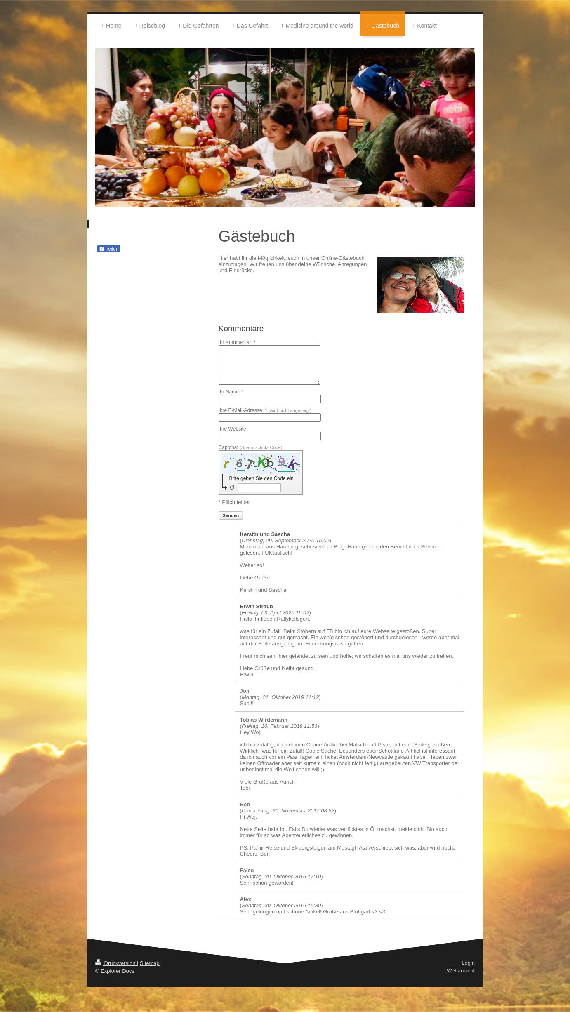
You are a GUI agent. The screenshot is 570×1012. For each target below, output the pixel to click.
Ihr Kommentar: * (237, 342)
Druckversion (116, 963)
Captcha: (251, 447)
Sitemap (150, 963)
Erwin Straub (256, 606)
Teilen (108, 249)
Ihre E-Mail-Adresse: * (265, 410)
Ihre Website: (233, 429)
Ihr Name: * (231, 392)
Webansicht (461, 970)
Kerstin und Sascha (265, 534)
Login (468, 963)
